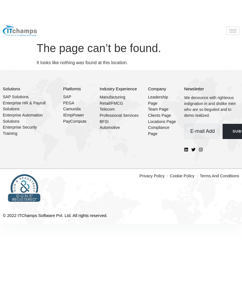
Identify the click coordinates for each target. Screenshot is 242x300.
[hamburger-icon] (233, 31)
